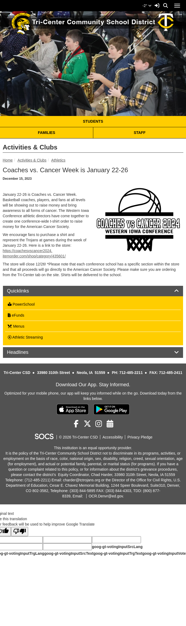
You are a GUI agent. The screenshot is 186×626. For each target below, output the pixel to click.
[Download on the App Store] (73, 409)
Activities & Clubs (31, 160)
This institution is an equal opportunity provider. (93, 448)
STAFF (140, 132)
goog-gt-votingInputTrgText (117, 553)
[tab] (93, 291)
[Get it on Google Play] (111, 409)
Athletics (58, 160)
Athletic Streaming (25, 337)
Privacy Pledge (139, 437)
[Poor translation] (19, 531)
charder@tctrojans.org (81, 480)
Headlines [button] (23, 352)
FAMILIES (46, 132)
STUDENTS (93, 121)
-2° (146, 5)
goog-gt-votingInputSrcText (68, 553)
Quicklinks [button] (24, 291)
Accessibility (112, 437)
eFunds (16, 315)
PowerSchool (21, 304)
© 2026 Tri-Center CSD (78, 437)
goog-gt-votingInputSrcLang (117, 547)
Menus (16, 326)
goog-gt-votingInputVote (164, 553)
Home (8, 160)
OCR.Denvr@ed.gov (106, 496)
